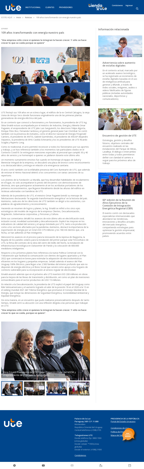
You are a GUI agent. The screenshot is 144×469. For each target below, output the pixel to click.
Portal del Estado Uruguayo (123, 421)
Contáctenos (117, 5)
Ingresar (129, 5)
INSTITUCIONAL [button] (33, 7)
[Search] (137, 9)
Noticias (28, 17)
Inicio (18, 17)
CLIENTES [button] (49, 7)
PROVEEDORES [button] (66, 7)
